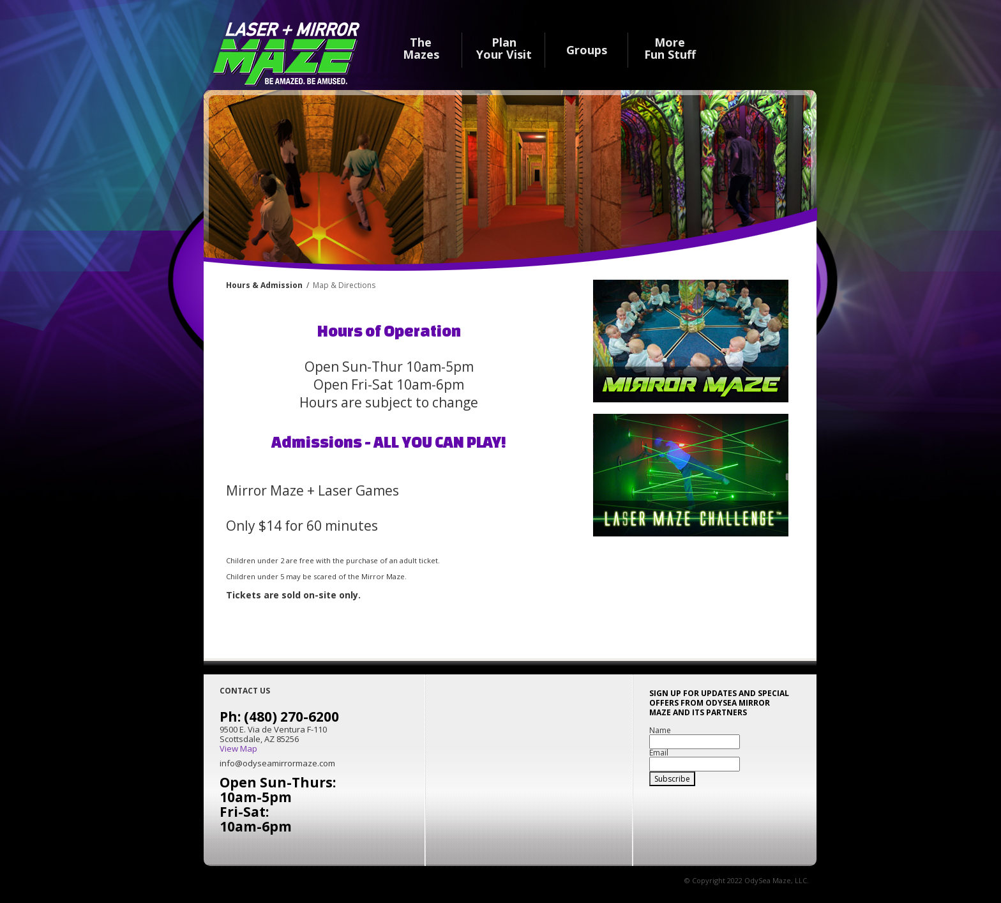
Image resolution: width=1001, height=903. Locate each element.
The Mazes (421, 48)
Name (660, 730)
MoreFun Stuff (670, 48)
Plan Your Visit (504, 48)
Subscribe (672, 778)
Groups (586, 49)
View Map (238, 749)
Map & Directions (344, 285)
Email (658, 752)
